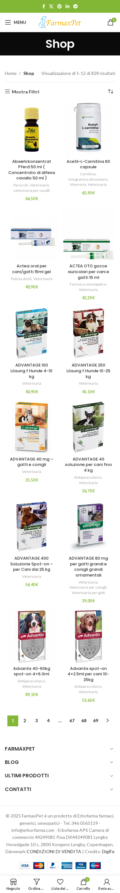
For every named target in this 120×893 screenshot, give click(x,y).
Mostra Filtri (25, 91)
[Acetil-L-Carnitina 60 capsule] (89, 129)
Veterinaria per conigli (88, 587)
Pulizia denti (21, 278)
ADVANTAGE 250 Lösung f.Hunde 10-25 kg (88, 370)
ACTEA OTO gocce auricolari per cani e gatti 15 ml (88, 271)
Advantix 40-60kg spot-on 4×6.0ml (31, 671)
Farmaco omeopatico (88, 284)
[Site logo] (60, 22)
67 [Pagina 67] (72, 720)
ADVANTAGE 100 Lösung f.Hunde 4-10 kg (31, 370)
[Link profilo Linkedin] (67, 6)
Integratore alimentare (88, 179)
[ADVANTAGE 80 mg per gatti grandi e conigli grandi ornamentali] (89, 526)
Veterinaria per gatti (88, 592)
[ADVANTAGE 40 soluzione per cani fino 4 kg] (89, 427)
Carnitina (88, 173)
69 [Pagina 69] (95, 720)
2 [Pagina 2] (24, 720)
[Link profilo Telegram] (75, 6)
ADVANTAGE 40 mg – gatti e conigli (31, 462)
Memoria (78, 184)
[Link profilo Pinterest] (59, 6)
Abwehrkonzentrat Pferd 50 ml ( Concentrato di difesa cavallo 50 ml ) (31, 170)
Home (11, 73)
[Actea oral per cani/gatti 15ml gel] (32, 234)
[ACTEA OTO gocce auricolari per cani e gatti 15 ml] (89, 234)
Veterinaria (39, 185)
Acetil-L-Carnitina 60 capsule (88, 164)
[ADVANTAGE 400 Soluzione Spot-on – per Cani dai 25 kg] (32, 526)
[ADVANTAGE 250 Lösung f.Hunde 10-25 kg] (89, 333)
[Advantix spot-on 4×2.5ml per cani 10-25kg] (89, 637)
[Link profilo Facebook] (43, 6)
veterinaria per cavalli (31, 190)
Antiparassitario (87, 477)
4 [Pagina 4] (48, 720)
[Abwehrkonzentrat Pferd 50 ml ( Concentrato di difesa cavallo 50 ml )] (32, 129)
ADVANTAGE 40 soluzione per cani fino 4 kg (88, 464)
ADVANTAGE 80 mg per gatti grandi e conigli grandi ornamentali (88, 566)
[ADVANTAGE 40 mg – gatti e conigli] (32, 427)
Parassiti (20, 185)
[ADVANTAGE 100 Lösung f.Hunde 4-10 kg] (32, 333)
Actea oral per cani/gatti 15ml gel (31, 268)
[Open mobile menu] (15, 22)
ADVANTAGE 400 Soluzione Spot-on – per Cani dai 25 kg (31, 563)
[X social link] (51, 6)
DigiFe (108, 851)
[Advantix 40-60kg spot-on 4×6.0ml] (32, 637)
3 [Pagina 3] (36, 720)
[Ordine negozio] (110, 92)
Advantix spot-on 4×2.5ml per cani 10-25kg (88, 674)
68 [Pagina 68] (83, 720)
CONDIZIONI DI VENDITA (54, 851)
